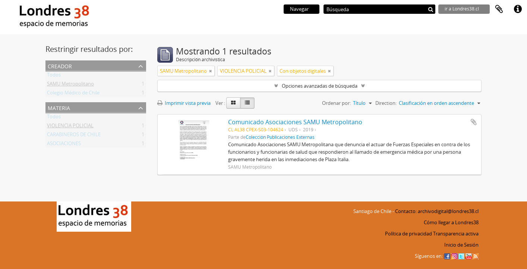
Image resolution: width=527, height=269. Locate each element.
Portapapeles (499, 9)
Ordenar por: (336, 103)
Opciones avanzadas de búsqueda (319, 85)
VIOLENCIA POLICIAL (70, 126)
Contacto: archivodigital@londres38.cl (437, 211)
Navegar (299, 9)
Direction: (386, 103)
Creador (60, 65)
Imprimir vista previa (184, 103)
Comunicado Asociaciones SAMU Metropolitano (295, 122)
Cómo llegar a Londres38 (451, 222)
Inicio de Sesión (461, 244)
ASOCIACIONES (64, 144)
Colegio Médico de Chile (73, 94)
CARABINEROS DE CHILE (74, 135)
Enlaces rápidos (517, 9)
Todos (54, 76)
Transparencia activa (456, 233)
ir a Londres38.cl (462, 9)
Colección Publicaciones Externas (280, 137)
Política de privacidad (408, 233)
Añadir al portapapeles (473, 122)
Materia (59, 107)
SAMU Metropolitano (70, 85)
